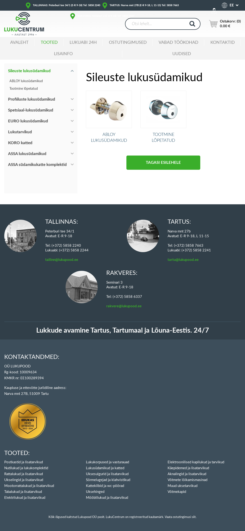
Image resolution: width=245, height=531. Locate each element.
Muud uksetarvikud (182, 486)
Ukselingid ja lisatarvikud (23, 480)
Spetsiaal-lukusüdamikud (30, 110)
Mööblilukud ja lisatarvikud (107, 498)
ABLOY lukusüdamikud (26, 81)
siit (194, 517)
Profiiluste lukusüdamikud (31, 99)
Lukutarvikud (20, 132)
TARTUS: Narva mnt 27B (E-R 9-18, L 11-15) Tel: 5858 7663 (144, 5)
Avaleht (19, 42)
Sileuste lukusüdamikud (29, 71)
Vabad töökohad (178, 42)
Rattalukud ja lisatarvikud (23, 474)
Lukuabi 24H (83, 42)
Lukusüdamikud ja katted (105, 468)
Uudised (181, 54)
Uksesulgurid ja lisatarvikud (107, 474)
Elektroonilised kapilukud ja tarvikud (196, 462)
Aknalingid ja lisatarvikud (187, 474)
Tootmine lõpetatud (23, 88)
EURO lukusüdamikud (28, 121)
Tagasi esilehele (163, 170)
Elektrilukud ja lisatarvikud (24, 498)
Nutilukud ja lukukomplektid (26, 468)
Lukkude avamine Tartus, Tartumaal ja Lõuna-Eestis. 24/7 (122, 330)
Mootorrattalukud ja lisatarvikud (29, 486)
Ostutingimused (128, 42)
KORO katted (20, 143)
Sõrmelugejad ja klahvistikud (108, 480)
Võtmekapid (177, 492)
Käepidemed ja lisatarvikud (188, 468)
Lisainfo (63, 54)
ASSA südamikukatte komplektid (37, 165)
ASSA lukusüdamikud (27, 154)
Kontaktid (222, 42)
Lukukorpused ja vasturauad (107, 462)
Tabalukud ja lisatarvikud (23, 492)
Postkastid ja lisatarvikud (23, 462)
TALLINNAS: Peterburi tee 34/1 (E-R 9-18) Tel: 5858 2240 (66, 5)
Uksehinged (95, 492)
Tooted (49, 42)
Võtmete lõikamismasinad (187, 480)
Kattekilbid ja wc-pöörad (105, 486)
